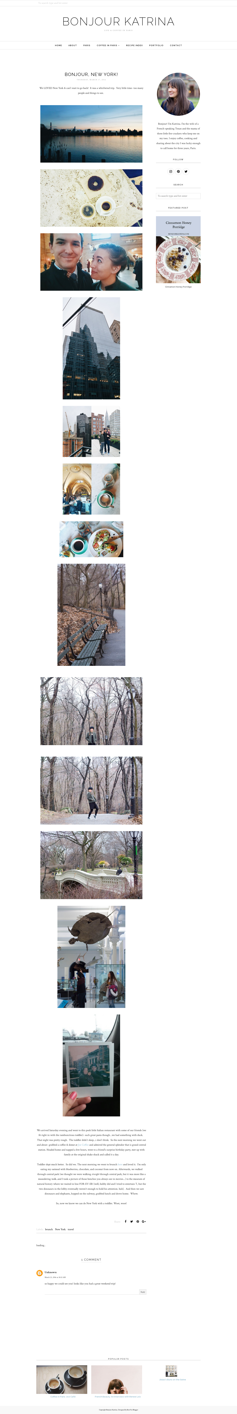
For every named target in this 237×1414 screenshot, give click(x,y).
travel (71, 1229)
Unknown (51, 1272)
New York (60, 1229)
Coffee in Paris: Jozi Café (63, 1396)
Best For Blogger (132, 1410)
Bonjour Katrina (118, 21)
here (119, 1164)
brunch (49, 1229)
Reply (143, 1292)
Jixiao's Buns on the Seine (172, 1379)
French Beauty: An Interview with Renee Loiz (118, 1396)
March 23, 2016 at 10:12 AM (55, 1277)
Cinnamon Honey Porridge (178, 287)
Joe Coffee (83, 1145)
